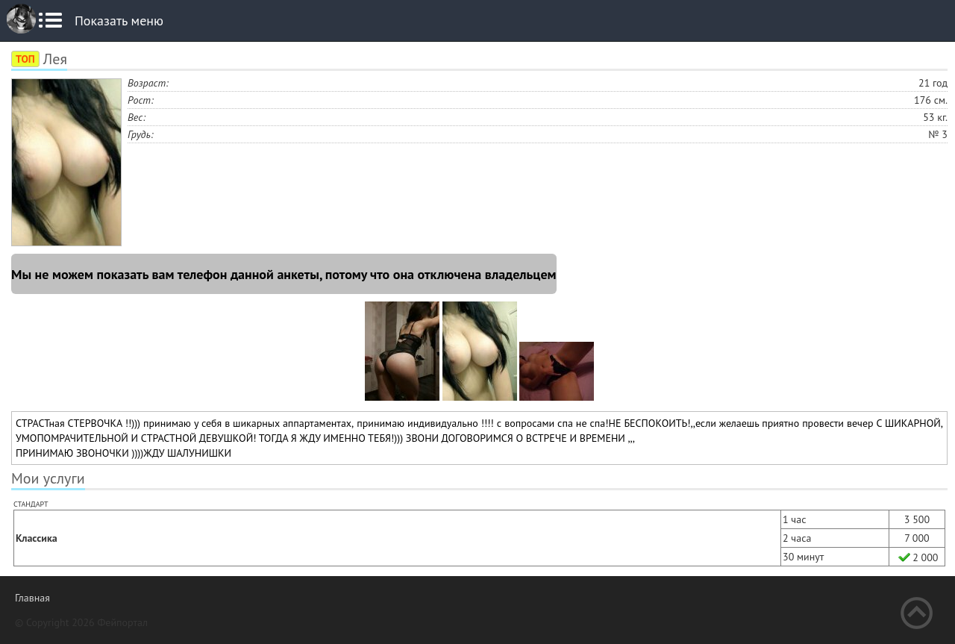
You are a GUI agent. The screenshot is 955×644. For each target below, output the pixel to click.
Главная (32, 597)
